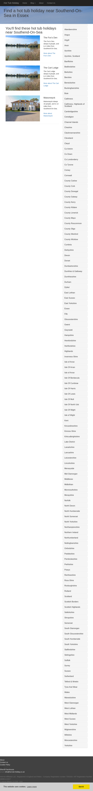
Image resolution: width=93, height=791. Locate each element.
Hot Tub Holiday (11, 3)
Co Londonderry (71, 159)
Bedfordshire (69, 67)
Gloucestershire (71, 319)
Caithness (68, 99)
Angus (67, 35)
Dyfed (66, 287)
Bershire (68, 77)
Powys (67, 570)
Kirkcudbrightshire (72, 437)
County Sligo (69, 229)
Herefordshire (70, 341)
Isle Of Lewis (69, 394)
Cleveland (68, 138)
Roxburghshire (70, 586)
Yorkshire (68, 746)
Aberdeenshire (70, 29)
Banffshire (68, 61)
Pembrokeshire (70, 559)
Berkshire (68, 72)
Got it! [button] (81, 787)
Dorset (67, 261)
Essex (67, 309)
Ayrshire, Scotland (72, 56)
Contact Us (51, 3)
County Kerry (70, 202)
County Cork (69, 186)
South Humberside (72, 639)
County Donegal (71, 191)
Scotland (68, 596)
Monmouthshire (71, 490)
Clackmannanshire (72, 133)
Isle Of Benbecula (71, 378)
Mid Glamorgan (70, 474)
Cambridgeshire (71, 112)
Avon (66, 45)
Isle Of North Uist (71, 405)
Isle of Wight (69, 415)
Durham (67, 282)
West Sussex (70, 719)
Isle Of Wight (69, 410)
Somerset (68, 623)
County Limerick (71, 213)
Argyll (66, 40)
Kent (66, 421)
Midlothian (68, 484)
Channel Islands (71, 122)
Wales (67, 692)
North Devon (69, 506)
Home (25, 3)
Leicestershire (70, 458)
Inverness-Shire (71, 357)
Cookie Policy (5, 765)
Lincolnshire (69, 463)
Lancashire (69, 453)
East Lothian (69, 293)
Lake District (69, 442)
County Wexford (71, 234)
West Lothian (70, 708)
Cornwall (68, 175)
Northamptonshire (72, 527)
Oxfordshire (69, 548)
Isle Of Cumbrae (71, 383)
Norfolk (67, 500)
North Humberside (72, 511)
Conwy (67, 170)
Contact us (4, 762)
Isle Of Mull (69, 399)
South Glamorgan (71, 628)
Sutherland (69, 676)
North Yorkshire (70, 522)
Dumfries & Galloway (73, 271)
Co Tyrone (68, 165)
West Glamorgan (71, 703)
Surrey (67, 666)
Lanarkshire (69, 447)
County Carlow (70, 181)
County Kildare (70, 207)
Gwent (67, 325)
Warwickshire (70, 698)
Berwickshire (69, 83)
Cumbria (68, 245)
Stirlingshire (69, 655)
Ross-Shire (69, 580)
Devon (67, 255)
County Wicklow (71, 239)
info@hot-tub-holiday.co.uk (15, 772)
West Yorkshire (70, 724)
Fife (66, 314)
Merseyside (69, 468)
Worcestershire (70, 740)
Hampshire (69, 335)
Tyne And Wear (70, 687)
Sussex (67, 671)
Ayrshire (67, 51)
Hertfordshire (69, 346)
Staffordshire (69, 650)
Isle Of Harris (70, 388)
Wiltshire (68, 735)
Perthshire (68, 564)
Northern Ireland (71, 532)
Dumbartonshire (71, 266)
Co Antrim (68, 149)
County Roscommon (73, 223)
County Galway (70, 197)
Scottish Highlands (72, 607)
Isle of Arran (69, 362)
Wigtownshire (70, 730)
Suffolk (67, 660)
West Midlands (70, 714)
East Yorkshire (70, 303)
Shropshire (69, 618)
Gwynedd (68, 330)
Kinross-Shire (70, 431)
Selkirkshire (69, 612)
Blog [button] (33, 3)
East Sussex (69, 298)
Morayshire (69, 495)
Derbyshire (69, 250)
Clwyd (67, 143)
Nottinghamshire (71, 543)
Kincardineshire (71, 426)
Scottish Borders (71, 602)
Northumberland (71, 538)
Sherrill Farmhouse (7, 769)
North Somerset (71, 516)
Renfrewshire (70, 575)
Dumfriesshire (70, 277)
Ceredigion (69, 117)
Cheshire (68, 127)
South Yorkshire (71, 644)
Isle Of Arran (69, 367)
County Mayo (70, 218)
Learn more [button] (32, 787)
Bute (66, 93)
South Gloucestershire (73, 634)
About (41, 3)
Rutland (67, 591)
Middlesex (68, 479)
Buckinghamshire (71, 88)
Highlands (68, 351)
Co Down (68, 154)
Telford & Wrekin (71, 682)
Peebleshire (69, 554)
